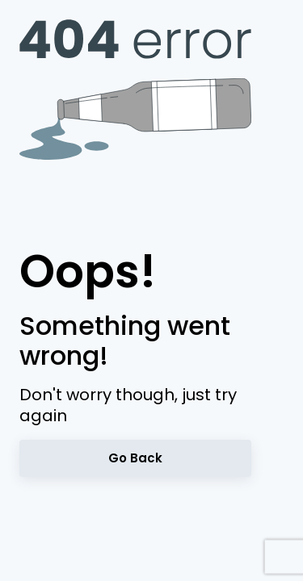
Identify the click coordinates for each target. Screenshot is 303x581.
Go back (135, 458)
